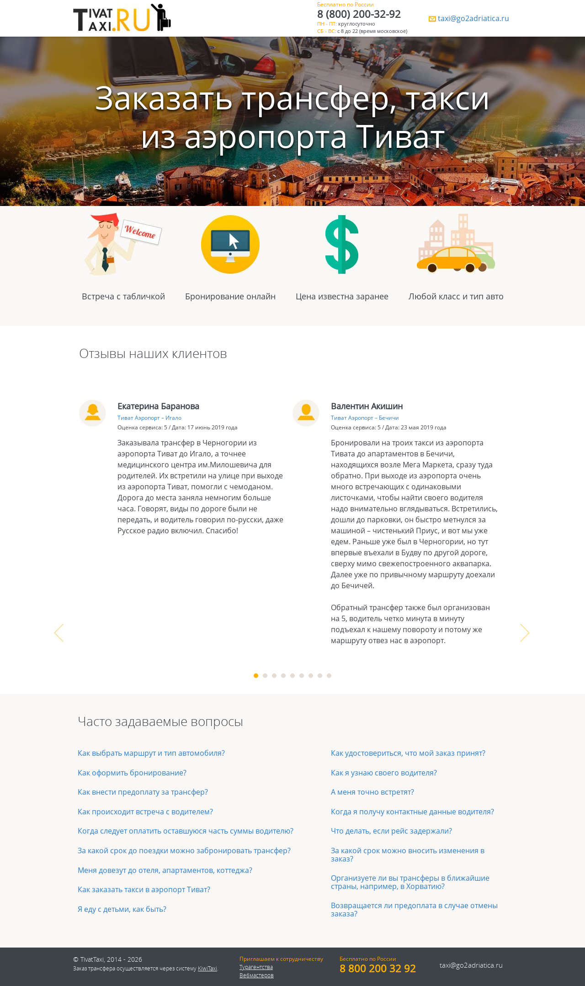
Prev (59, 633)
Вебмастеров (256, 975)
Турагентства (256, 966)
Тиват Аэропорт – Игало (149, 418)
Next (526, 633)
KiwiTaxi (207, 968)
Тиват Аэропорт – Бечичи (365, 418)
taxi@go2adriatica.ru (473, 19)
